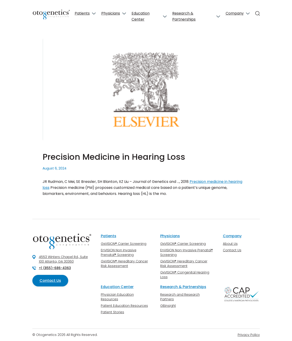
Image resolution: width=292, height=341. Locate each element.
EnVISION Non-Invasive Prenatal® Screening (186, 252)
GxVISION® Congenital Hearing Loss (184, 274)
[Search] (257, 13)
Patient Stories (112, 312)
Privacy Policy (249, 334)
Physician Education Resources (117, 296)
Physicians (110, 13)
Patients (82, 13)
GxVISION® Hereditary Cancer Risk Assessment (124, 263)
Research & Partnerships (184, 16)
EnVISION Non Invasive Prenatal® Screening (118, 252)
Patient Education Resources (124, 305)
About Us (230, 243)
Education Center (141, 16)
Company (235, 13)
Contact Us (50, 280)
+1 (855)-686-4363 (55, 268)
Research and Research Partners (180, 296)
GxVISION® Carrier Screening (123, 243)
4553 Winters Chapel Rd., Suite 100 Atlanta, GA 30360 (63, 259)
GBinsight (168, 305)
